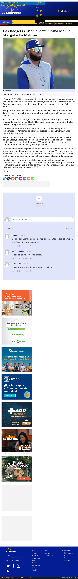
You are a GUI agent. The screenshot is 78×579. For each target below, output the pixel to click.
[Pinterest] (20, 178)
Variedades (49, 556)
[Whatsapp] (32, 178)
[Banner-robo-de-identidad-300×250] (17, 387)
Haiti (46, 551)
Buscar (41, 22)
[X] (9, 178)
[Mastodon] (24, 178)
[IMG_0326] (17, 359)
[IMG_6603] (17, 469)
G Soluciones (72, 577)
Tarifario (67, 551)
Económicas (36, 558)
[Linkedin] (16, 178)
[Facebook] (5, 178)
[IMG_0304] (17, 331)
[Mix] (28, 178)
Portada (34, 551)
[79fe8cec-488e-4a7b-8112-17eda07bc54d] (17, 441)
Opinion (47, 553)
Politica (34, 553)
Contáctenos (68, 553)
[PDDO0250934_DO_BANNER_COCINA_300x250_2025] (17, 303)
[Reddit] (13, 178)
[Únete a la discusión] (42, 219)
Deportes (35, 556)
